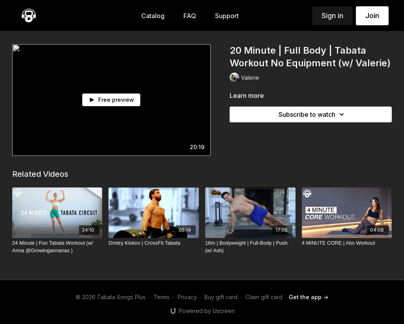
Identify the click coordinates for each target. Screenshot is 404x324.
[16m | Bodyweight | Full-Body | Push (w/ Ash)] (250, 247)
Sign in (332, 15)
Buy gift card (221, 297)
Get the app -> (308, 297)
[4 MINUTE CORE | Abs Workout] (347, 243)
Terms (161, 297)
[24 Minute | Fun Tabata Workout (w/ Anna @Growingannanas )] (57, 247)
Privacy (187, 297)
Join (372, 15)
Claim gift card (263, 297)
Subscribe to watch (312, 114)
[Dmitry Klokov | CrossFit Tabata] (153, 243)
